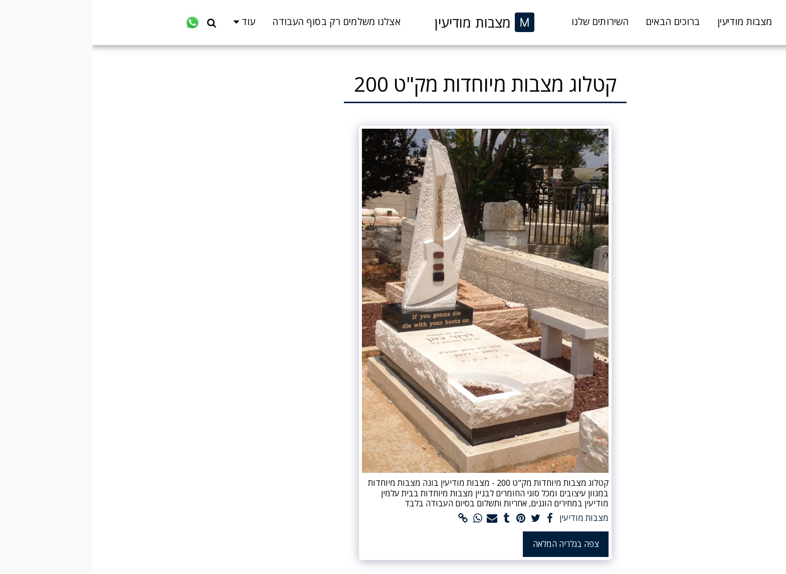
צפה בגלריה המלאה (474, 543)
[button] (119, 23)
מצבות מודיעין (491, 518)
